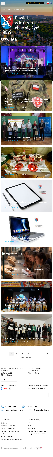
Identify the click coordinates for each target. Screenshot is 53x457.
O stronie (4, 423)
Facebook (1, 388)
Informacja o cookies (8, 426)
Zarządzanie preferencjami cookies (12, 439)
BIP (29, 423)
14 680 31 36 (31, 406)
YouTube (5, 388)
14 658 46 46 (10, 406)
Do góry (50, 395)
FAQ (2, 434)
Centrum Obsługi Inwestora (37, 431)
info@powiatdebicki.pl (42, 410)
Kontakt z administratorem (10, 431)
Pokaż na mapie (9, 380)
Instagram (10, 388)
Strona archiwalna (7, 437)
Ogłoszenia (31, 428)
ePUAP (30, 426)
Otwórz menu (3, 3)
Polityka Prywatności (8, 428)
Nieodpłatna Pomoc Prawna (37, 434)
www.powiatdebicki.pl (14, 410)
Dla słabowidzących (36, 3)
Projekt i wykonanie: (31, 448)
